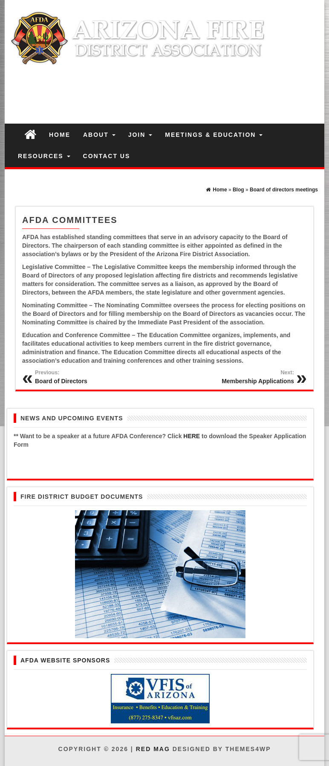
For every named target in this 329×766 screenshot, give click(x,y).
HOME (59, 134)
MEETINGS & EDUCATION (214, 134)
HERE (191, 436)
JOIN (140, 134)
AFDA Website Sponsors (65, 660)
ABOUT (99, 134)
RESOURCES (44, 156)
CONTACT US (106, 156)
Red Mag (153, 749)
